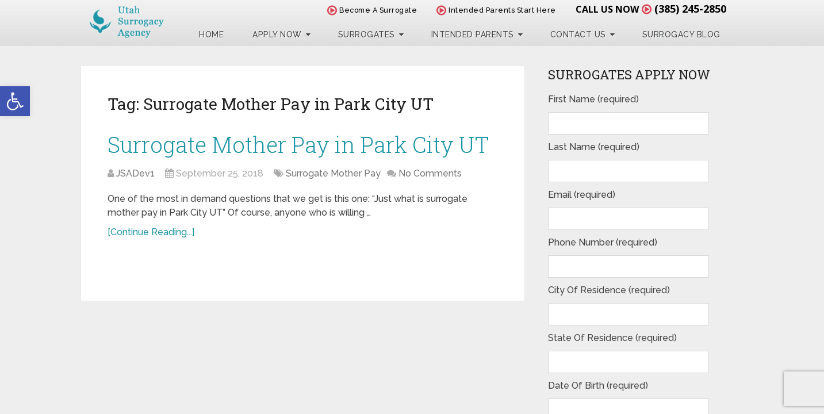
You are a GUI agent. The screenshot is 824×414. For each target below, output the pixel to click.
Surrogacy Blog (681, 34)
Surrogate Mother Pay (333, 173)
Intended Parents (472, 34)
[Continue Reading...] (151, 232)
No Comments (430, 173)
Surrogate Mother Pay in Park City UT (298, 144)
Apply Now (277, 34)
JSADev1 (135, 173)
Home (211, 34)
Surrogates (366, 34)
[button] (15, 101)
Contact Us (578, 34)
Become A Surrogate (372, 10)
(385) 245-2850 (690, 9)
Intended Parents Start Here (496, 10)
